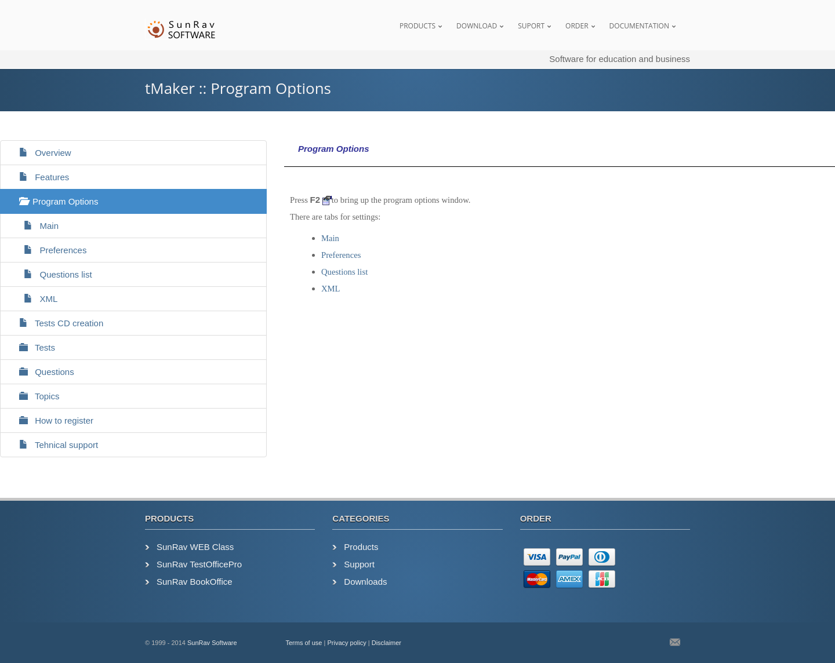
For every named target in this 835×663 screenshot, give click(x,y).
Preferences (47, 250)
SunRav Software (212, 642)
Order (577, 26)
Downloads (365, 581)
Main (34, 226)
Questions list (50, 274)
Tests (32, 347)
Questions (41, 372)
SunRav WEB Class (195, 547)
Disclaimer (386, 642)
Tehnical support (53, 445)
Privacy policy (346, 642)
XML (33, 299)
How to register (51, 420)
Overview (40, 153)
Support (359, 564)
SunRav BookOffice (195, 581)
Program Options (53, 201)
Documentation (639, 26)
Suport (531, 26)
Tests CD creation (56, 323)
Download (476, 26)
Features (39, 177)
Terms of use (304, 642)
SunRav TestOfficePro (199, 564)
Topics (34, 396)
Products (417, 26)
